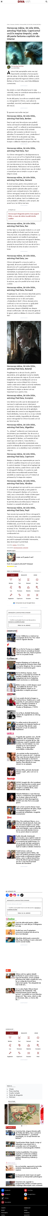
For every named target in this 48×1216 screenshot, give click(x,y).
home (8, 24)
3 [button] (25, 1126)
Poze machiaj (14, 1091)
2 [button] (23, 1126)
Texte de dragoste (16, 1095)
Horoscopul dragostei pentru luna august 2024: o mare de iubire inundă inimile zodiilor (23, 216)
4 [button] (26, 1126)
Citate (11, 1089)
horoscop (27, 1208)
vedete (3, 1208)
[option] (24, 1114)
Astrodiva (17, 24)
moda (25, 1210)
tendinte (27, 1212)
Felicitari (12, 1097)
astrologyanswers (18, 547)
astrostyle (25, 547)
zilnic (3, 1210)
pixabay (15, 545)
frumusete (4, 1212)
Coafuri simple (14, 1093)
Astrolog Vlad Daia (18, 66)
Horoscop (12, 24)
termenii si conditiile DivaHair (16, 621)
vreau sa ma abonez (24, 625)
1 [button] (22, 1126)
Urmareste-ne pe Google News (24, 603)
